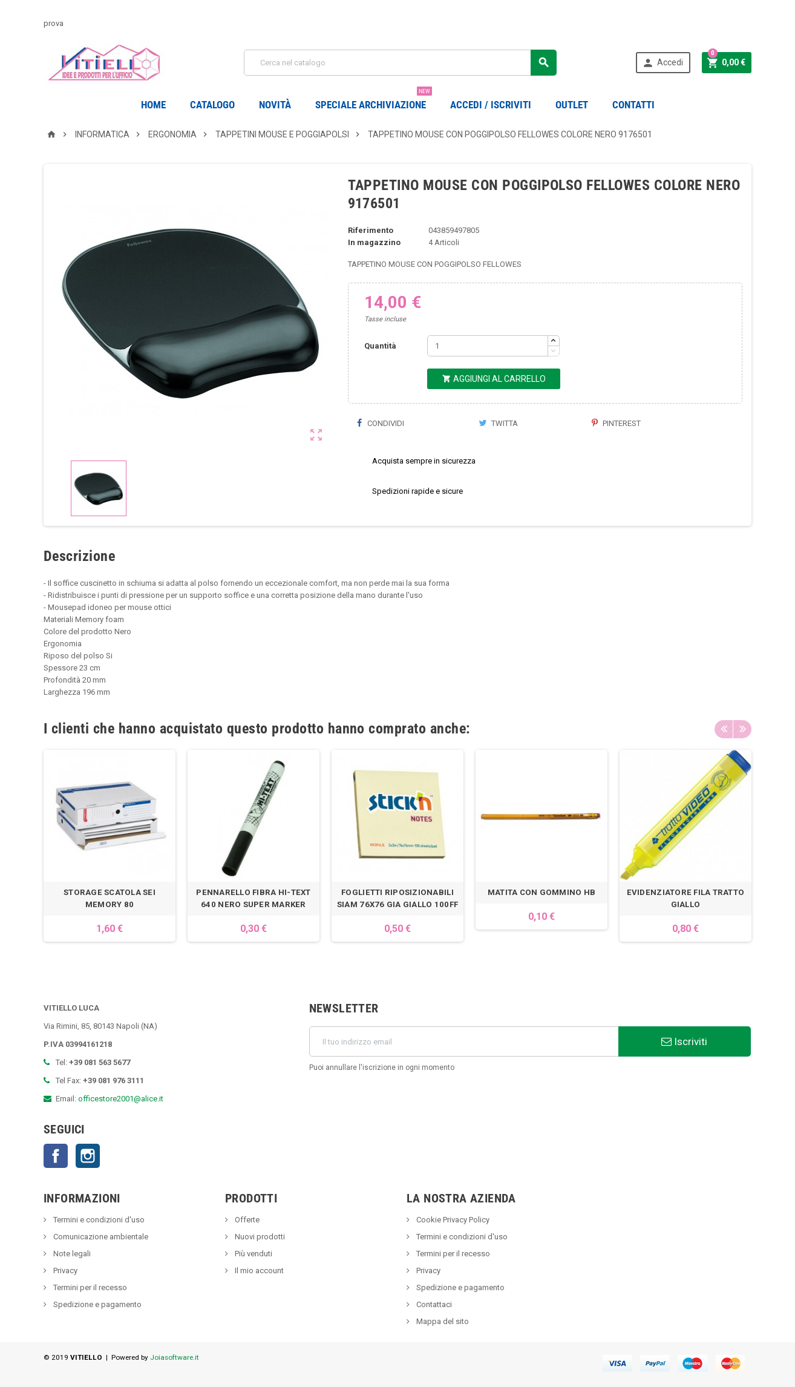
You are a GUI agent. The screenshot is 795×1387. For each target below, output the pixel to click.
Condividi (380, 423)
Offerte (246, 1219)
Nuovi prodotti (259, 1236)
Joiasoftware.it (174, 1357)
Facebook (56, 1156)
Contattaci (433, 1304)
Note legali (71, 1253)
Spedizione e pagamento (96, 1304)
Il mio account (258, 1270)
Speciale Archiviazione (373, 100)
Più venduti (252, 1253)
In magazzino (374, 242)
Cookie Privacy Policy (451, 1219)
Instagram (88, 1156)
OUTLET (571, 105)
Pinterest (616, 423)
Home (153, 105)
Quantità (380, 345)
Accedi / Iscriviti (490, 105)
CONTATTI (633, 105)
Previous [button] (724, 729)
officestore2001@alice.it (120, 1098)
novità (275, 105)
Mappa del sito (441, 1321)
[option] (110, 846)
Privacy (64, 1270)
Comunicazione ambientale (99, 1236)
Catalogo (212, 105)
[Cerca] (400, 63)
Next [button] (742, 729)
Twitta (498, 423)
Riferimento (370, 230)
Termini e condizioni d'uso (98, 1219)
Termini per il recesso (89, 1287)
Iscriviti (684, 1041)
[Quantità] (487, 345)
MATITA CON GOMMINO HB (542, 892)
